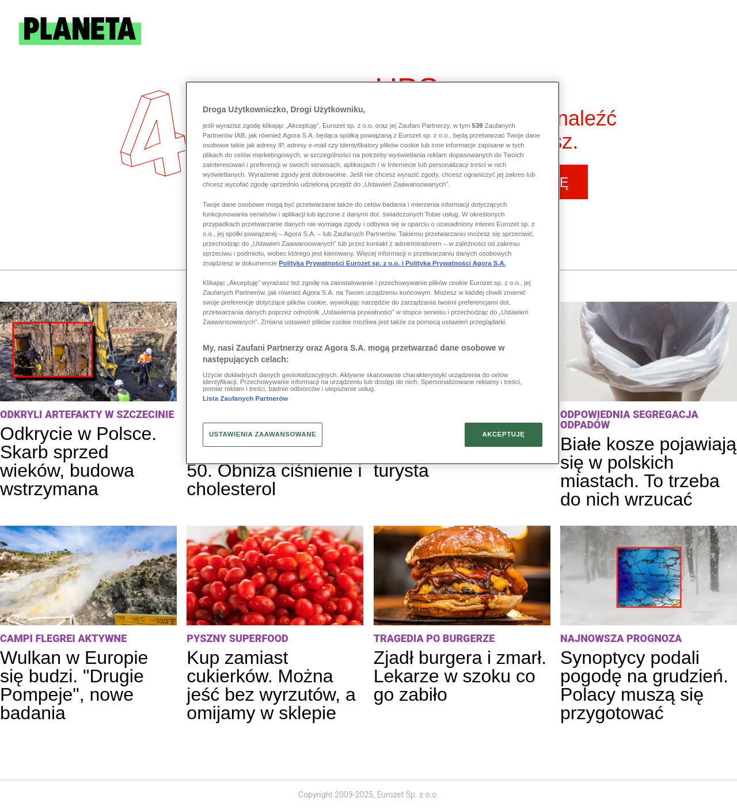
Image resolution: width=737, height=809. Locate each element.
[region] (372, 273)
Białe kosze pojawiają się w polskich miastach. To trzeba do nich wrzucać (648, 472)
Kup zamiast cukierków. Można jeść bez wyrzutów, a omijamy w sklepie (271, 685)
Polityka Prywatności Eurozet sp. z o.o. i (342, 263)
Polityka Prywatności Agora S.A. (455, 263)
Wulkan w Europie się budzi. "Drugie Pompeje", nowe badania (74, 685)
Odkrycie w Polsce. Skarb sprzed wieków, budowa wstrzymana (78, 461)
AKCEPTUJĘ (503, 434)
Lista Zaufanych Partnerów (245, 398)
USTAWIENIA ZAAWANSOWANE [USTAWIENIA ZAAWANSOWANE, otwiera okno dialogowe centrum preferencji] (262, 434)
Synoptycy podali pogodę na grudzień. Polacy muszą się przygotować (644, 685)
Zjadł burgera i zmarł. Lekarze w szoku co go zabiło (460, 676)
